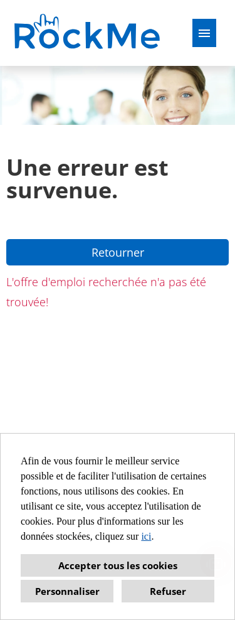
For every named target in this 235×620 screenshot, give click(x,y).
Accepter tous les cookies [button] (117, 565)
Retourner (117, 252)
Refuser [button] (168, 591)
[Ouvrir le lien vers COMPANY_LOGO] (88, 33)
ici (146, 536)
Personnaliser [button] (67, 591)
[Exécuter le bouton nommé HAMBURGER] (204, 33)
